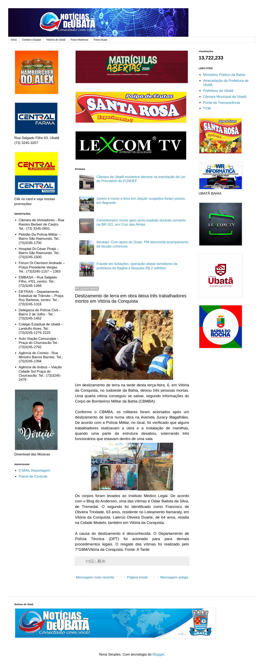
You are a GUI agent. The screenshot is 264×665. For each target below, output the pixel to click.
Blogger (158, 654)
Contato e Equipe (31, 39)
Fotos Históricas (79, 39)
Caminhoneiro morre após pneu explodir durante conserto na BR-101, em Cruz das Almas (141, 222)
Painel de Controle (33, 476)
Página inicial (137, 577)
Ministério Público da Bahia (224, 75)
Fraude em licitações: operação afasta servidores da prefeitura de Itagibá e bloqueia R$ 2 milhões (136, 266)
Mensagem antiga (174, 577)
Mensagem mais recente (95, 577)
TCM (207, 108)
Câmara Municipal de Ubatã (224, 97)
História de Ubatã (55, 39)
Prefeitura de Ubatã (218, 91)
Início (14, 39)
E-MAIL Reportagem (34, 470)
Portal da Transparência (221, 103)
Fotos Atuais (100, 39)
